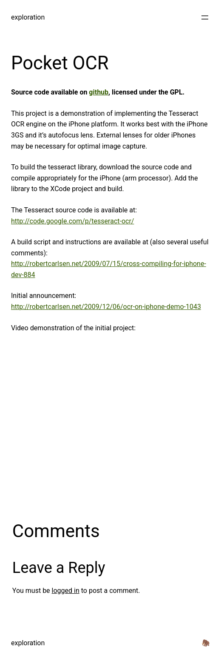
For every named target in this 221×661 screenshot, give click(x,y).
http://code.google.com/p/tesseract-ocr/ (72, 221)
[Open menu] (205, 17)
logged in (65, 591)
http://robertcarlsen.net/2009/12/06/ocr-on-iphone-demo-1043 (106, 307)
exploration (28, 17)
